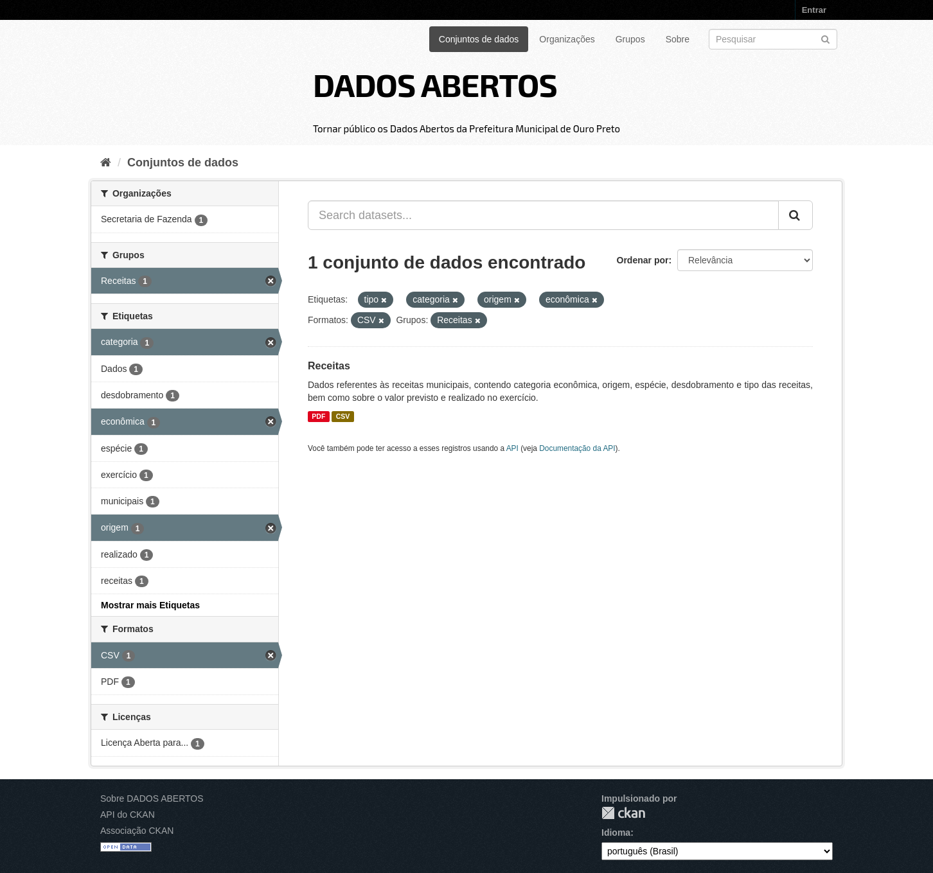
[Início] (105, 162)
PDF (318, 416)
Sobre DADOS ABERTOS (152, 798)
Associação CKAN (136, 830)
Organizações (566, 39)
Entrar (814, 10)
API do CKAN (127, 814)
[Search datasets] (773, 39)
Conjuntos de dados (479, 39)
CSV (343, 416)
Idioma (615, 832)
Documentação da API (577, 448)
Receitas (329, 365)
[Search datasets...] (543, 215)
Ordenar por (643, 260)
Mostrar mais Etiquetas (150, 605)
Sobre (677, 39)
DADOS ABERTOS (435, 84)
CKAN (623, 813)
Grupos (630, 39)
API (512, 448)
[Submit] (825, 38)
